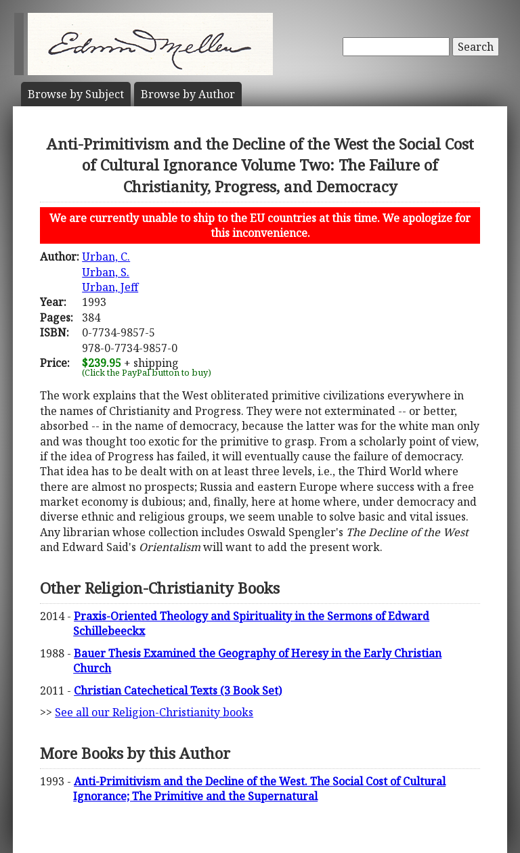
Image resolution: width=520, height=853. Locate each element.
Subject (76, 94)
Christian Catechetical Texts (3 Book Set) (178, 690)
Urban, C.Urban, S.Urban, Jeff (110, 271)
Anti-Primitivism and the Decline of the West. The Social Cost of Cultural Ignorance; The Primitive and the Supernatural (259, 789)
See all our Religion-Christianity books (154, 712)
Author (188, 94)
